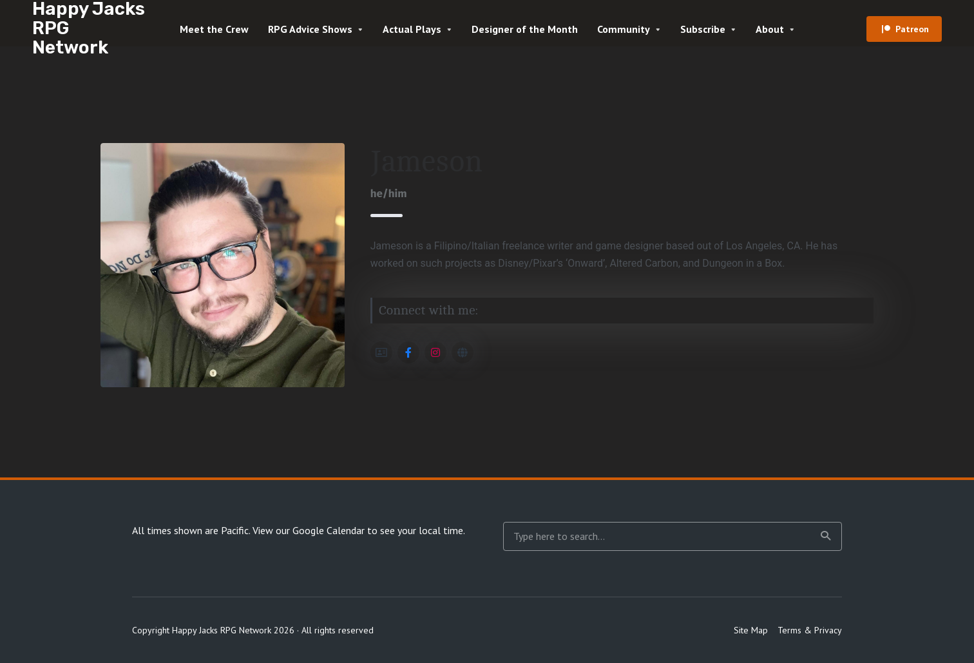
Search (826, 536)
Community (623, 29)
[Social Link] (381, 352)
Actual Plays (412, 29)
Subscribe (702, 29)
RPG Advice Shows (310, 29)
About (770, 29)
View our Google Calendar (309, 530)
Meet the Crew (214, 29)
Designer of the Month (525, 29)
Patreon (912, 29)
